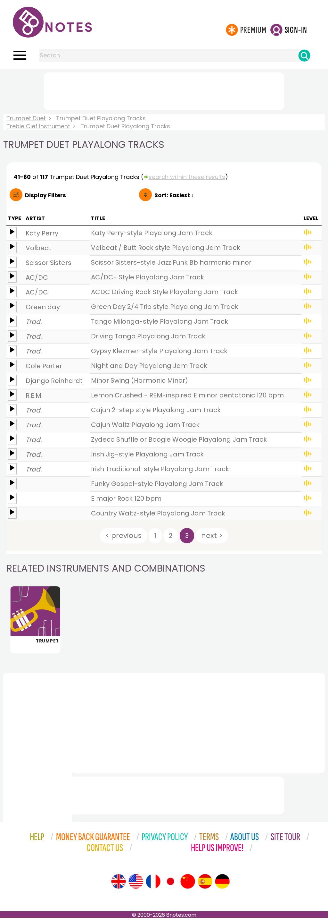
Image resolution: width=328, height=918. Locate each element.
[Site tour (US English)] (136, 881)
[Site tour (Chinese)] (188, 881)
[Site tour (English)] (119, 881)
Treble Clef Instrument (38, 126)
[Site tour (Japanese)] (170, 881)
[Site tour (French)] (153, 881)
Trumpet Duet (26, 118)
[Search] (304, 55)
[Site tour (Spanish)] (205, 881)
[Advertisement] (164, 90)
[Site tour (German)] (222, 881)
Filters (45, 195)
